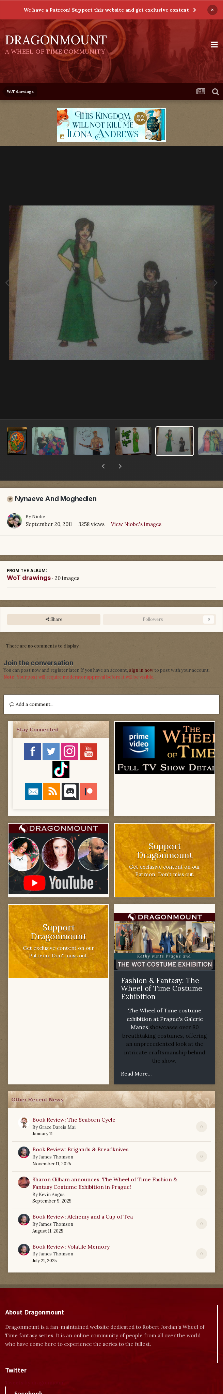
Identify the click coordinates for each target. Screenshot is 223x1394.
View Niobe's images (136, 506)
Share (54, 602)
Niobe (38, 499)
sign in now (141, 652)
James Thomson (56, 1139)
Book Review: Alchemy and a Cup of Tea (82, 1198)
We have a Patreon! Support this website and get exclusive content (106, 10)
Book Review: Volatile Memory (71, 1228)
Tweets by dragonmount (35, 1365)
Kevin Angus (52, 1177)
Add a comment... (31, 686)
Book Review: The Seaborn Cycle (73, 1101)
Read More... (136, 1056)
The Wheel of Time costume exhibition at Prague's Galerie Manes (165, 1001)
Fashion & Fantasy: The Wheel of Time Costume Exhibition (161, 970)
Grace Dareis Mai (57, 1109)
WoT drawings (29, 560)
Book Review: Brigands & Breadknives (80, 1131)
